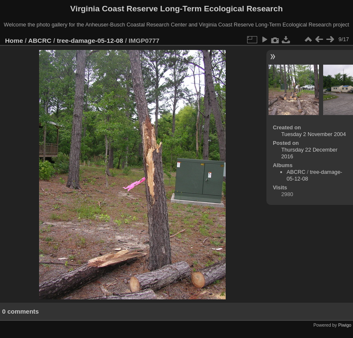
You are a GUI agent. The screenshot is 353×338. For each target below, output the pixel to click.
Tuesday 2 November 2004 (313, 134)
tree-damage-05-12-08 (90, 40)
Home (14, 40)
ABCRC (39, 40)
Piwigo (344, 325)
